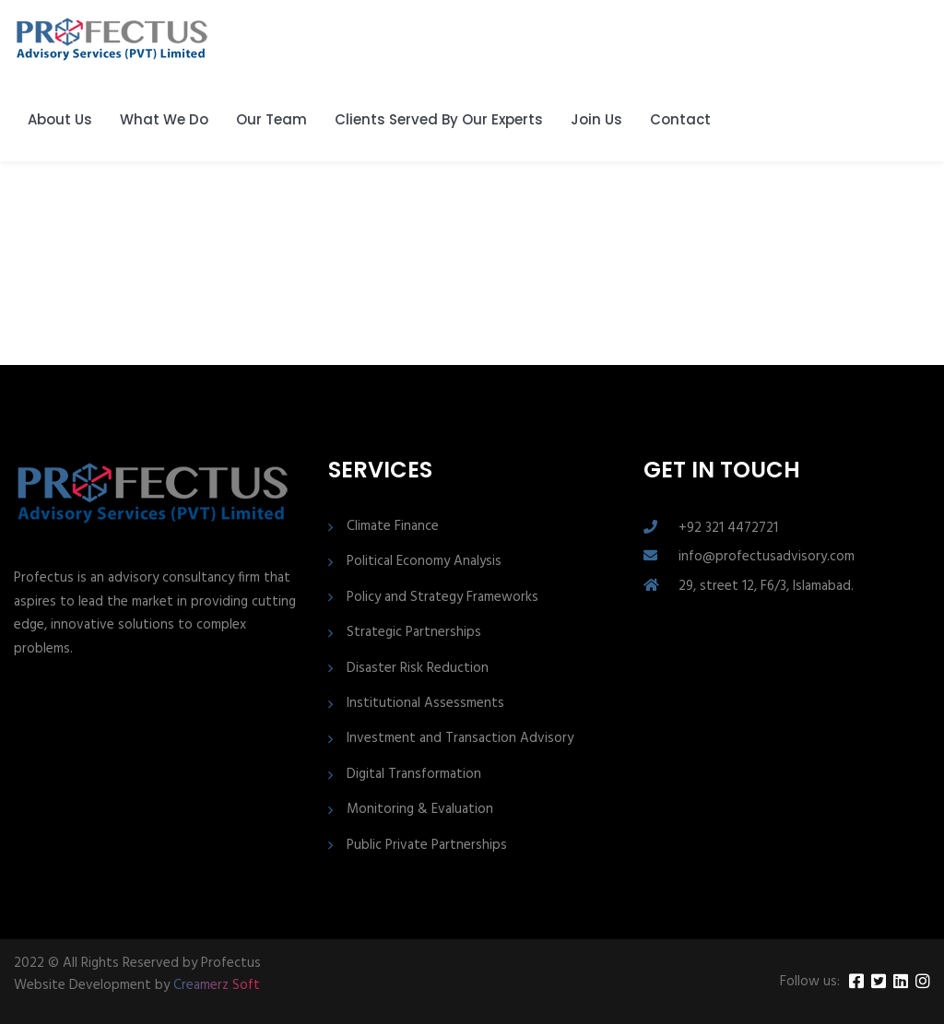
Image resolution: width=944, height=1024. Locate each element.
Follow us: (810, 982)
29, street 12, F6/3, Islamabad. (766, 586)
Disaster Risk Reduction (418, 668)
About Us (60, 119)
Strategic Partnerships (414, 632)
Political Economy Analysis (424, 561)
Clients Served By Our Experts (439, 119)
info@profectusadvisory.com (766, 557)
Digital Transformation (414, 774)
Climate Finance (393, 526)
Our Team (271, 119)
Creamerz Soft (216, 985)
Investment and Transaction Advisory (460, 738)
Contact (680, 119)
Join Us (596, 119)
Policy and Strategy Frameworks (442, 597)
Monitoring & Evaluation (420, 809)
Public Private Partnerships (427, 845)
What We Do (164, 119)
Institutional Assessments (425, 703)
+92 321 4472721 (728, 528)
